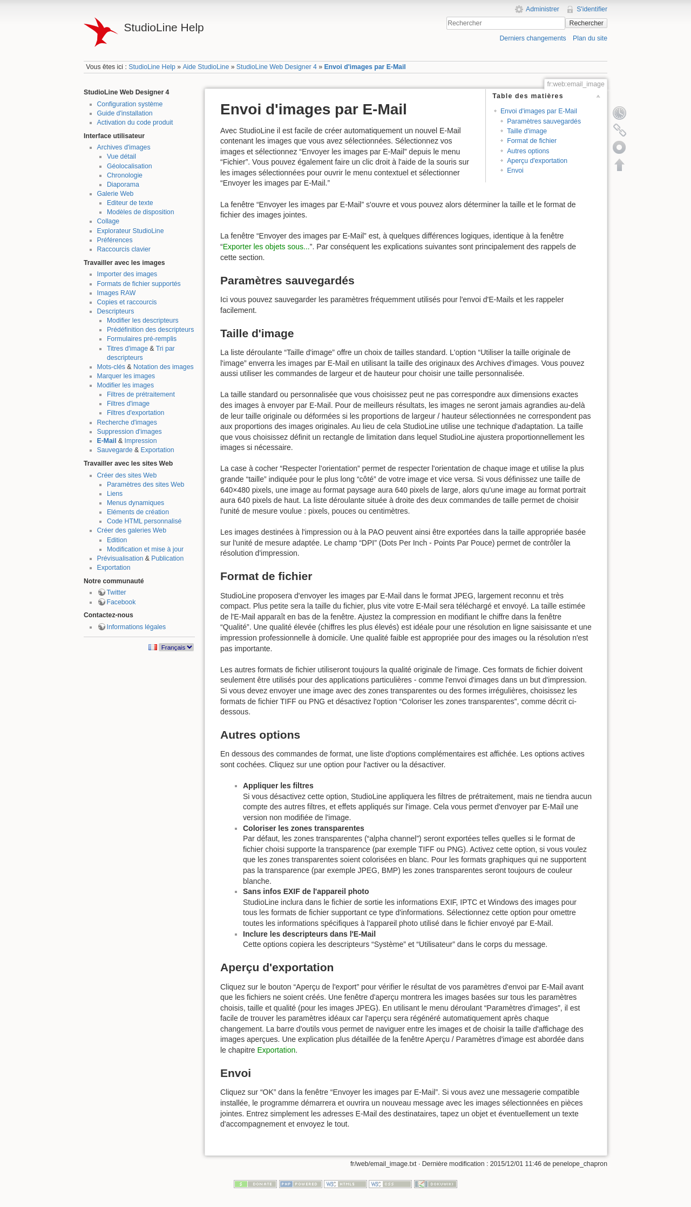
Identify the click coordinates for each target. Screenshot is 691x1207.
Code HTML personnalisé (144, 521)
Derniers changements (532, 38)
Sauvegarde (115, 450)
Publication (167, 558)
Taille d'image (527, 131)
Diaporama (123, 184)
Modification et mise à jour (145, 549)
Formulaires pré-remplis (142, 339)
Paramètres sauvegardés (544, 121)
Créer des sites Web (127, 475)
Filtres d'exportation (136, 413)
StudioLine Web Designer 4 (276, 67)
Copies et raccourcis (127, 302)
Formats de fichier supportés (139, 284)
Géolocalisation (129, 166)
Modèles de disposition (140, 212)
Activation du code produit (135, 122)
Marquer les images (126, 376)
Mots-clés (111, 367)
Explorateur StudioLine (130, 231)
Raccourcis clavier (124, 249)
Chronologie (125, 175)
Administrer (542, 9)
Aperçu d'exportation (537, 161)
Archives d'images (124, 147)
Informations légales (136, 627)
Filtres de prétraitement (141, 394)
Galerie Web (115, 193)
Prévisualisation (120, 558)
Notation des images (163, 367)
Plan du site (590, 38)
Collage (108, 221)
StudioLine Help (151, 67)
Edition (117, 540)
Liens (115, 493)
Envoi (515, 170)
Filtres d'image (128, 403)
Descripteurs (115, 311)
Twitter (116, 592)
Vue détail (121, 156)
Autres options (528, 151)
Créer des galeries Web (131, 530)
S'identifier (592, 9)
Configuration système (130, 104)
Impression (141, 441)
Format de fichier (532, 141)
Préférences (115, 240)
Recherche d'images (127, 422)
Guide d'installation (125, 113)
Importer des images (127, 274)
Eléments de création (138, 512)
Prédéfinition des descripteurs (150, 329)
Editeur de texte (130, 203)
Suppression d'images (129, 431)
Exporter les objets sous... (266, 246)
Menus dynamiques (135, 503)
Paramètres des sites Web (145, 484)
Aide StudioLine (205, 67)
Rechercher (587, 23)
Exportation (157, 450)
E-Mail (107, 441)
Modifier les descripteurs (143, 320)
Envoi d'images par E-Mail (364, 67)
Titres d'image (127, 348)
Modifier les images (125, 385)
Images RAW (116, 293)
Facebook (121, 602)
